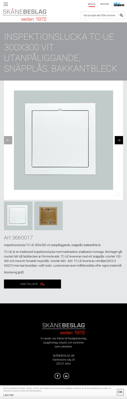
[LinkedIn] (66, 376)
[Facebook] (57, 376)
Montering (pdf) (14, 272)
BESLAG (91, 4)
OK (120, 392)
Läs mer (8, 395)
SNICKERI (104, 4)
